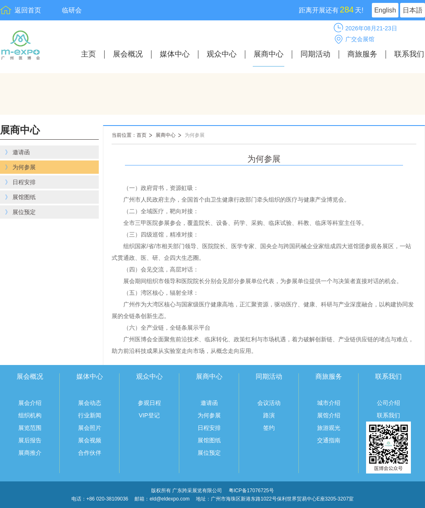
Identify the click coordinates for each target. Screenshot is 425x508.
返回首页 (28, 10)
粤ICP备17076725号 (251, 490)
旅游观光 (328, 427)
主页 (88, 54)
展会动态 (89, 402)
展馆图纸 (209, 440)
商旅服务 (362, 54)
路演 (269, 415)
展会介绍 (30, 402)
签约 (269, 427)
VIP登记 (149, 415)
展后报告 (30, 440)
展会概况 (128, 54)
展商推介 (30, 452)
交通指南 (328, 440)
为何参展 (195, 135)
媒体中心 (175, 54)
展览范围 (30, 427)
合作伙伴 (89, 452)
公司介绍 (388, 402)
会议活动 (269, 402)
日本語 (413, 10)
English (385, 10)
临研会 (72, 10)
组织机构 (30, 415)
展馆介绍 (328, 415)
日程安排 (209, 427)
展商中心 (268, 54)
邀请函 (209, 402)
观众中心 (222, 54)
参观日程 (149, 402)
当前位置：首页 (129, 135)
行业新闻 (89, 415)
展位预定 (209, 452)
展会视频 (89, 440)
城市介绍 (328, 402)
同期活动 (315, 54)
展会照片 (89, 427)
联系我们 (409, 54)
